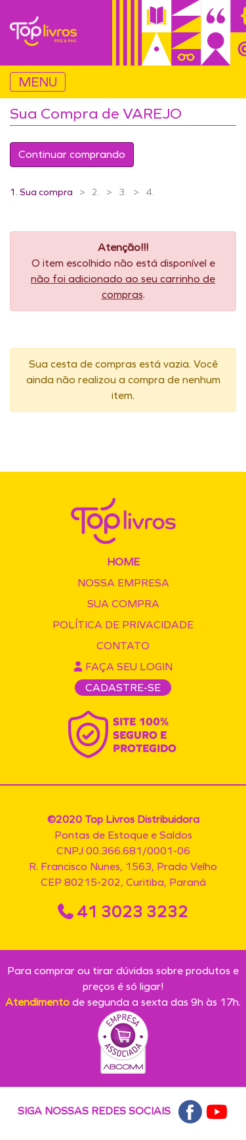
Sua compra (123, 604)
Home (123, 562)
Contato (123, 645)
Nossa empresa (123, 583)
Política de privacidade (123, 624)
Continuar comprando (71, 154)
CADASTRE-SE (123, 687)
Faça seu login (123, 666)
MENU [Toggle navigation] (37, 82)
